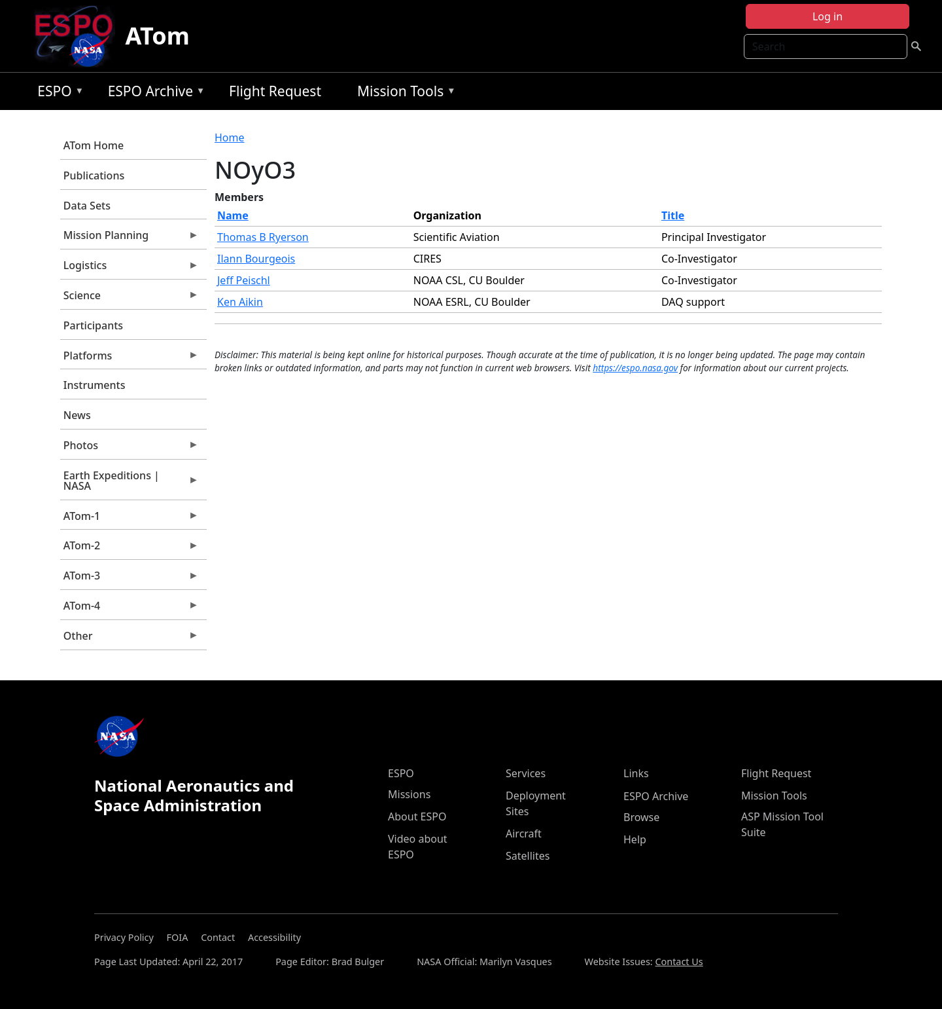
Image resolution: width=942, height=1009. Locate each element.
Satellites (528, 856)
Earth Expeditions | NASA (129, 484)
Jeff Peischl (243, 280)
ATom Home (93, 145)
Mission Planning (129, 238)
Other (129, 639)
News (77, 415)
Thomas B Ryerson (263, 237)
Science (129, 298)
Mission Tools (403, 93)
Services (526, 773)
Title (672, 215)
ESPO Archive (153, 93)
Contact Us (679, 961)
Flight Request (275, 91)
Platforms (129, 358)
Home (230, 137)
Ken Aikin (240, 302)
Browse (641, 817)
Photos (129, 448)
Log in (827, 16)
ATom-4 (129, 608)
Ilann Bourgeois (256, 258)
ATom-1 (129, 519)
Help (634, 839)
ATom (158, 36)
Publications (93, 175)
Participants (93, 325)
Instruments (94, 385)
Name (233, 215)
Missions (409, 794)
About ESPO (417, 816)
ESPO (57, 93)
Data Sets (87, 205)
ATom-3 (129, 578)
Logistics (129, 268)
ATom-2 (129, 548)
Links (636, 773)
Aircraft (524, 833)
